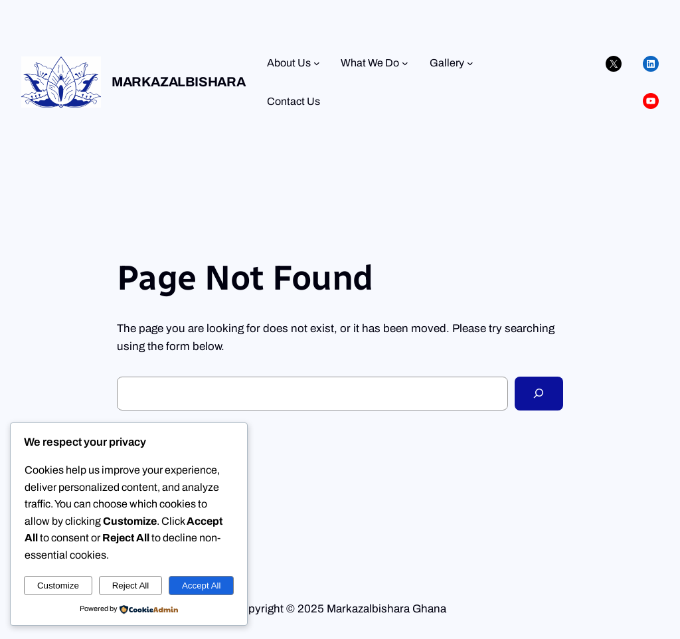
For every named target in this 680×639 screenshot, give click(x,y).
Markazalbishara (179, 81)
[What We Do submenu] (405, 63)
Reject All (130, 586)
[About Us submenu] (316, 63)
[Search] (539, 394)
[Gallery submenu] (470, 63)
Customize (58, 586)
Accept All (201, 586)
